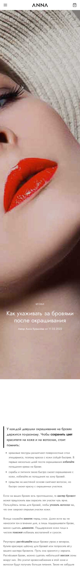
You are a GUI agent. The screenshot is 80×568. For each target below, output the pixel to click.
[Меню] (5, 5)
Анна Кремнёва (35, 328)
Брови (40, 304)
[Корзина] (75, 5)
